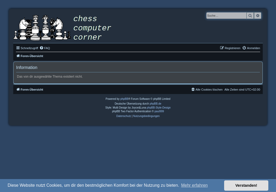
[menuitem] (44, 48)
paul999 (159, 111)
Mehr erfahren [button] (194, 185)
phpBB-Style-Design (159, 107)
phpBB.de (155, 103)
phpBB (124, 98)
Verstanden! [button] (246, 185)
